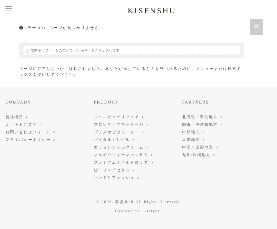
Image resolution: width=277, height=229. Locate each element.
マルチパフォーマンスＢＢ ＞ (124, 155)
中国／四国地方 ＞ (200, 148)
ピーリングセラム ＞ (115, 170)
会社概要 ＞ (17, 117)
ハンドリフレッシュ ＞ (117, 178)
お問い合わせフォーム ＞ (31, 132)
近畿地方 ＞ (194, 140)
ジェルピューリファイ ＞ (119, 117)
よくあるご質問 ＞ (24, 125)
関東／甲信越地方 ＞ (203, 125)
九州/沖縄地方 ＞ (199, 155)
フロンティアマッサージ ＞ (122, 125)
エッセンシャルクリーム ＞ (122, 148)
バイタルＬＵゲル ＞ (115, 140)
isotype (152, 211)
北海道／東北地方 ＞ (203, 117)
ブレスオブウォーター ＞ (119, 132)
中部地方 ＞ (194, 132)
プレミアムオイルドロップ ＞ (124, 163)
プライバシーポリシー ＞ (31, 140)
